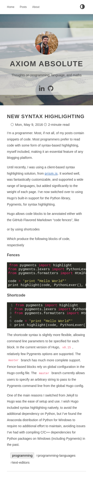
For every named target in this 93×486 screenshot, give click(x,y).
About (35, 7)
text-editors (20, 470)
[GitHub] (51, 89)
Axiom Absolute (46, 64)
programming (22, 463)
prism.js (51, 173)
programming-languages (57, 463)
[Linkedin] (42, 89)
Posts (23, 7)
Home (10, 7)
